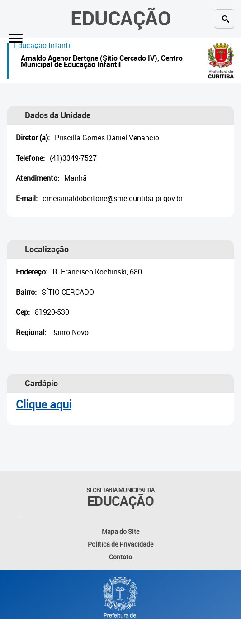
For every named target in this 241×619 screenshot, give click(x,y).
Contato (120, 556)
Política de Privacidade (120, 544)
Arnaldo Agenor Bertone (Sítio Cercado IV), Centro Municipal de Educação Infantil (102, 62)
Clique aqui (43, 404)
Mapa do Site (120, 531)
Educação (121, 18)
